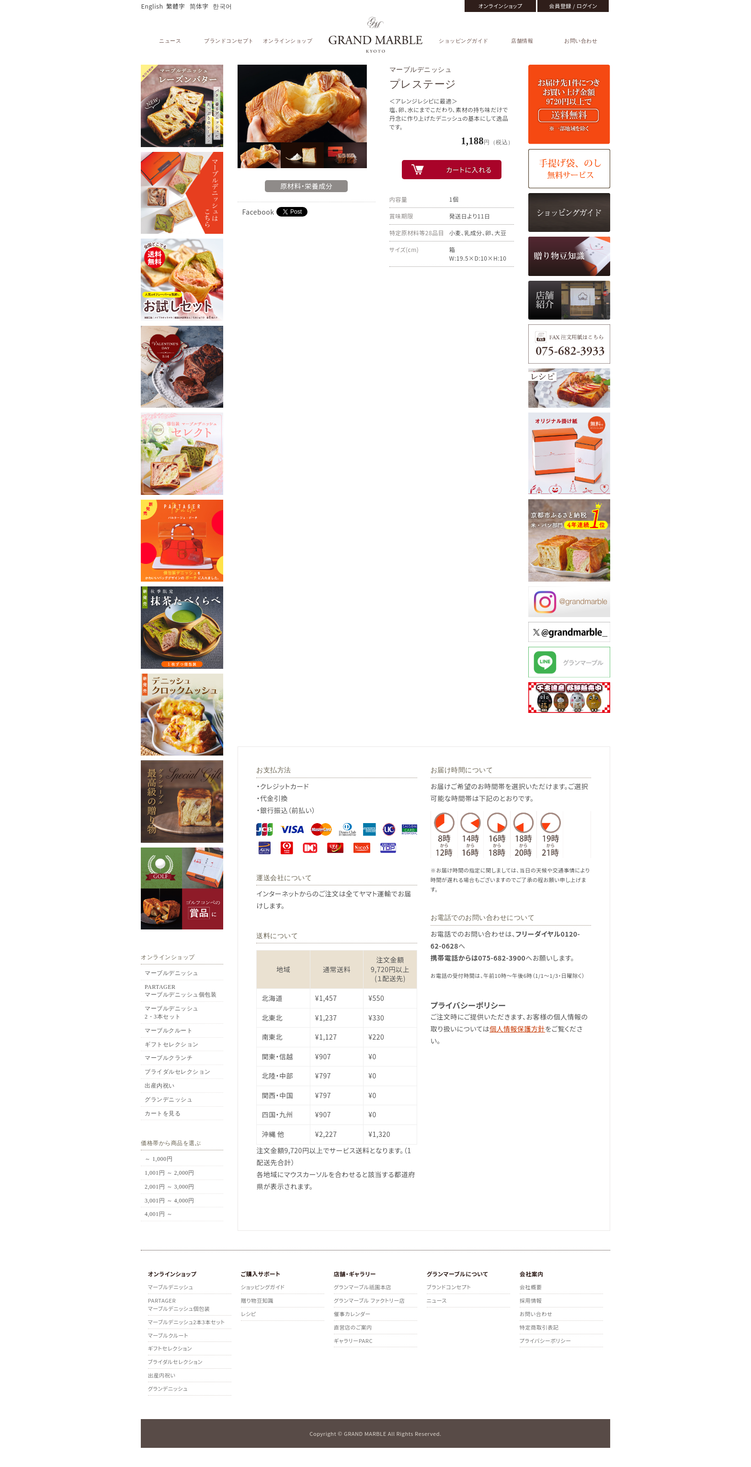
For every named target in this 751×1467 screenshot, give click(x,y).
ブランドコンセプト (229, 41)
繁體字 (175, 6)
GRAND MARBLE (375, 34)
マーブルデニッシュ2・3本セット (172, 1012)
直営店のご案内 (353, 1327)
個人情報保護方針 (517, 1028)
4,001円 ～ (158, 1214)
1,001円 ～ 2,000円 (169, 1172)
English (152, 6)
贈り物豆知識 (257, 1300)
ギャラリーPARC (353, 1340)
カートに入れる (468, 169)
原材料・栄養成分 (306, 186)
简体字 (199, 6)
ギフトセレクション (172, 1044)
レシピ (248, 1314)
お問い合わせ (580, 41)
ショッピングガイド (464, 41)
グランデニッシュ (169, 1099)
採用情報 (531, 1300)
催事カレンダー (352, 1314)
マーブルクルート (169, 1030)
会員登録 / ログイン (573, 6)
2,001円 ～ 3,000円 (169, 1186)
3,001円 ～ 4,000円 (169, 1200)
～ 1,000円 (158, 1159)
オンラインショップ (500, 6)
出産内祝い (160, 1085)
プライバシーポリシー (545, 1340)
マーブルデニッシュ (172, 973)
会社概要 (531, 1287)
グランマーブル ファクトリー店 (369, 1300)
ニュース (170, 41)
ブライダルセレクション (178, 1071)
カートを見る (163, 1113)
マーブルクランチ (169, 1057)
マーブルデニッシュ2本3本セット (186, 1322)
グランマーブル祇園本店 (363, 1287)
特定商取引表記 (539, 1327)
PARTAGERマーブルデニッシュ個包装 (180, 991)
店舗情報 (522, 41)
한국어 (222, 6)
